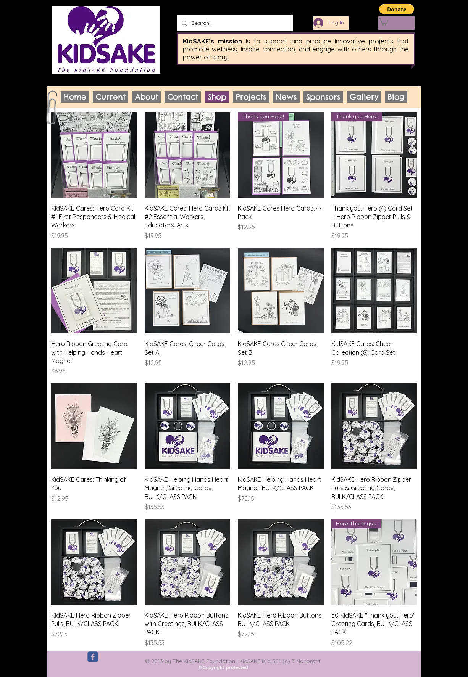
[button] (396, 9)
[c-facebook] (92, 656)
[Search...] (234, 23)
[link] (383, 22)
